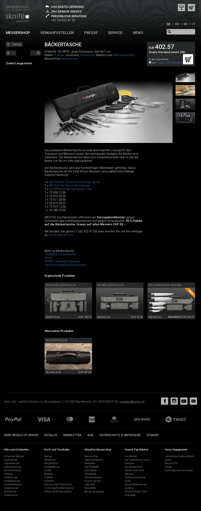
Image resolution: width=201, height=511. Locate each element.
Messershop (18, 32)
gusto (168, 459)
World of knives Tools (136, 491)
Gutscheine (90, 470)
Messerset (87, 55)
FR (177, 24)
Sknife (49, 258)
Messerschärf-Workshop (58, 484)
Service (115, 32)
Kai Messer (131, 456)
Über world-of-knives (21, 435)
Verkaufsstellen (57, 32)
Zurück (16, 44)
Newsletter (72, 435)
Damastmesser (12, 466)
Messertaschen (124, 55)
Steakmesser (11, 487)
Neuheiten (89, 463)
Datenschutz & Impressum (120, 435)
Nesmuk (129, 473)
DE (168, 24)
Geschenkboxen (92, 477)
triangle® (130, 495)
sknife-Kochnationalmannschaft (65, 265)
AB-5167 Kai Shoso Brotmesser (69, 185)
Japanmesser (12, 463)
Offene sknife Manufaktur (58, 491)
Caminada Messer (135, 477)
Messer (48, 456)
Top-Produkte (91, 466)
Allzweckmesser (13, 484)
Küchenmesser (12, 480)
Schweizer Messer (14, 456)
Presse (91, 32)
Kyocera (129, 487)
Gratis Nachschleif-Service (58, 487)
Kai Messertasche (110, 285)
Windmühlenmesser (136, 484)
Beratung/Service (94, 491)
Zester (47, 470)
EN (185, 24)
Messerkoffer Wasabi (164, 285)
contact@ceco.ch (60, 235)
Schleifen (49, 480)
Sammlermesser (93, 459)
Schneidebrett (51, 466)
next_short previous (11, 52)
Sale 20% (89, 484)
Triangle (59, 55)
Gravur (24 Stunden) (169, 62)
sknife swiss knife (134, 470)
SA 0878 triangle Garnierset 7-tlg (70, 189)
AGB (90, 435)
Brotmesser (70, 58)
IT (194, 24)
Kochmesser (10, 477)
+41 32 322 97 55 (63, 20)
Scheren (48, 477)
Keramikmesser (12, 470)
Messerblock (51, 463)
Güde (128, 480)
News (138, 32)
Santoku (8, 473)
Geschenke (90, 473)
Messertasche (56, 340)
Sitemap (152, 435)
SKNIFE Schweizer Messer (62, 261)
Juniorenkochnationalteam (179, 456)
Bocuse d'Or (171, 463)
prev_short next (35, 52)
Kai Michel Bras (133, 466)
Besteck (48, 473)
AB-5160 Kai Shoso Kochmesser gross (74, 182)
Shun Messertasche (61, 285)
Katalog (50, 435)
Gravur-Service (92, 480)
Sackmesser (11, 459)
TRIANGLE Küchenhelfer (60, 254)
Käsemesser (11, 495)
